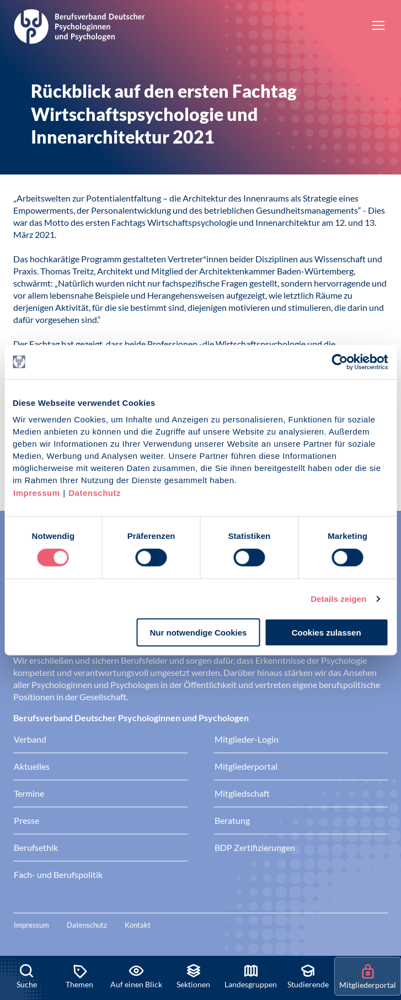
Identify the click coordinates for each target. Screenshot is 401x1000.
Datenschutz (94, 493)
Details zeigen (338, 598)
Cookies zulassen (326, 632)
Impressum (36, 493)
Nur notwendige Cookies (198, 632)
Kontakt (138, 924)
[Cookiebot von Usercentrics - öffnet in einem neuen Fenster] (340, 362)
